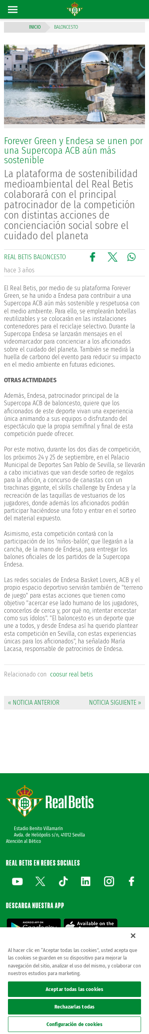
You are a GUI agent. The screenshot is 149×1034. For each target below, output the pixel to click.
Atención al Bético (23, 841)
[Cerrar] (133, 935)
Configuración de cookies (74, 1024)
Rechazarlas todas (74, 1007)
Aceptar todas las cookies (74, 989)
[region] (74, 980)
